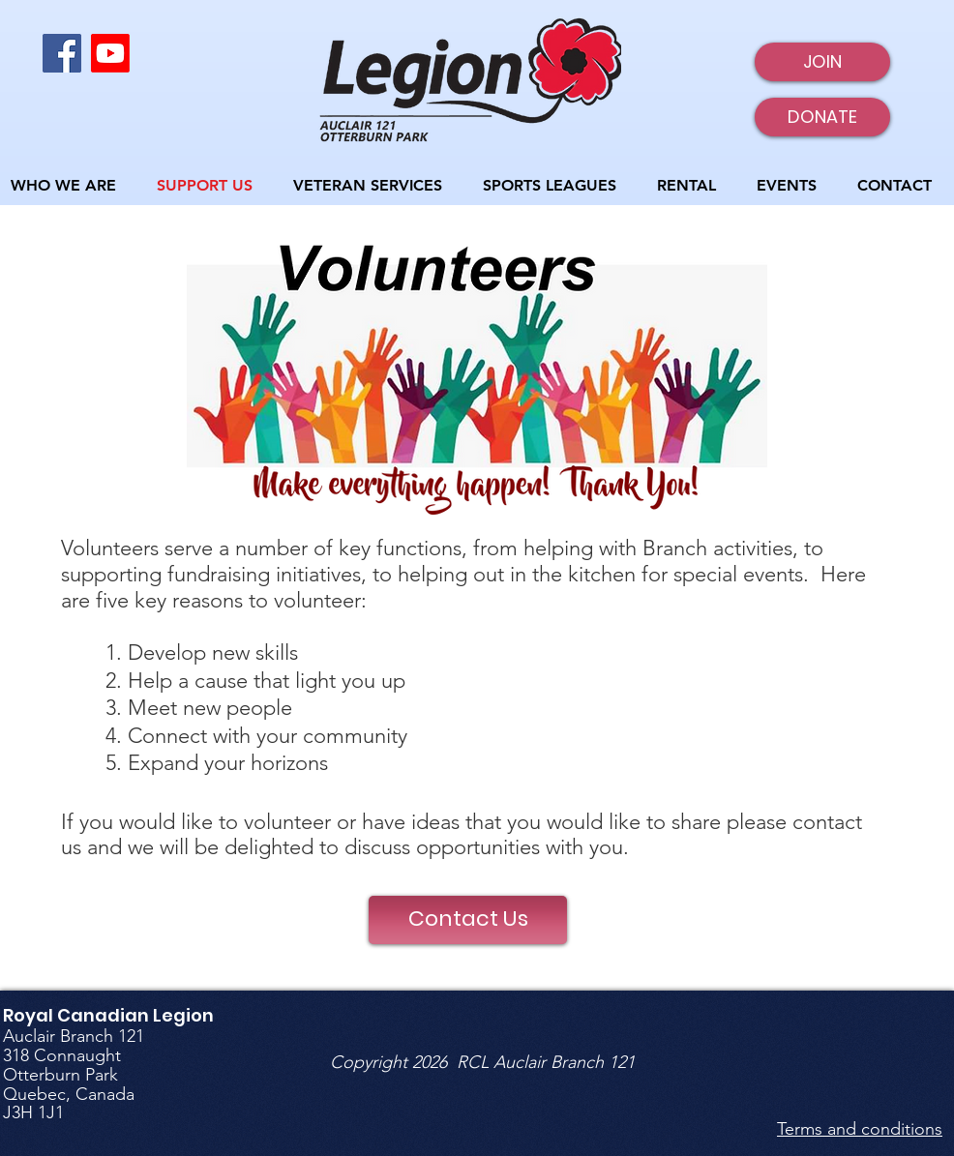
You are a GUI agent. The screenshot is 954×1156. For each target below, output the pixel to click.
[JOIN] (822, 62)
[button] (555, 185)
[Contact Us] (468, 920)
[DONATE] (822, 117)
